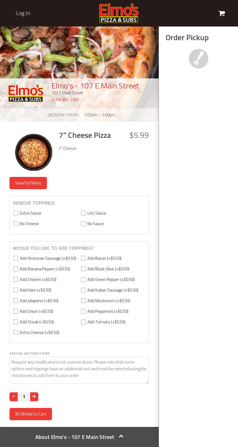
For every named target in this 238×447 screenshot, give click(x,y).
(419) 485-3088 (65, 99)
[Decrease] (13, 396)
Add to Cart (30, 414)
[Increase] (34, 396)
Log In (23, 13)
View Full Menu (28, 183)
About (79, 436)
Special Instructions (29, 353)
